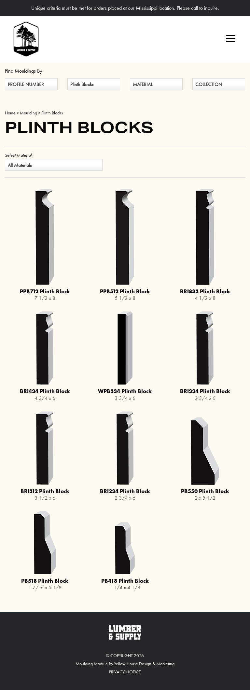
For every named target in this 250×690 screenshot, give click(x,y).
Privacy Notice (125, 672)
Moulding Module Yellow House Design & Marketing (125, 664)
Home (10, 113)
